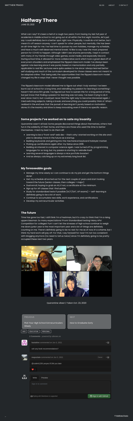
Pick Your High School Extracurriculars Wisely (43, 324)
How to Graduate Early (81, 322)
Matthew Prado (14, 5)
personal (46, 331)
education (33, 331)
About (112, 5)
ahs (24, 331)
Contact (123, 5)
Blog (101, 5)
